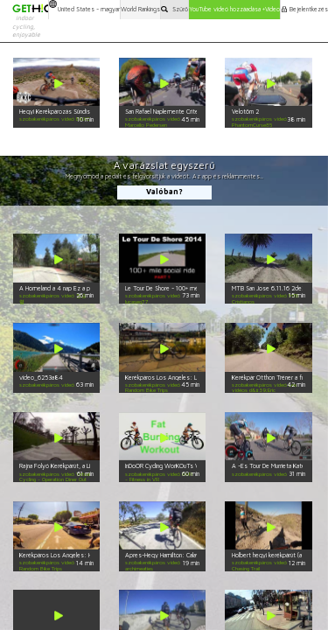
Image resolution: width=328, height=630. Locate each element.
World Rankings (140, 9)
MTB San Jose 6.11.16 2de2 (268, 288)
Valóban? (164, 191)
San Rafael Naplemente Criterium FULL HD (178, 112)
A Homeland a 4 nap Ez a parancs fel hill (70, 288)
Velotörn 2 (245, 112)
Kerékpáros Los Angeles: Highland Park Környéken (84, 555)
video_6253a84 (41, 378)
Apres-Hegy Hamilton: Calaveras (168, 555)
